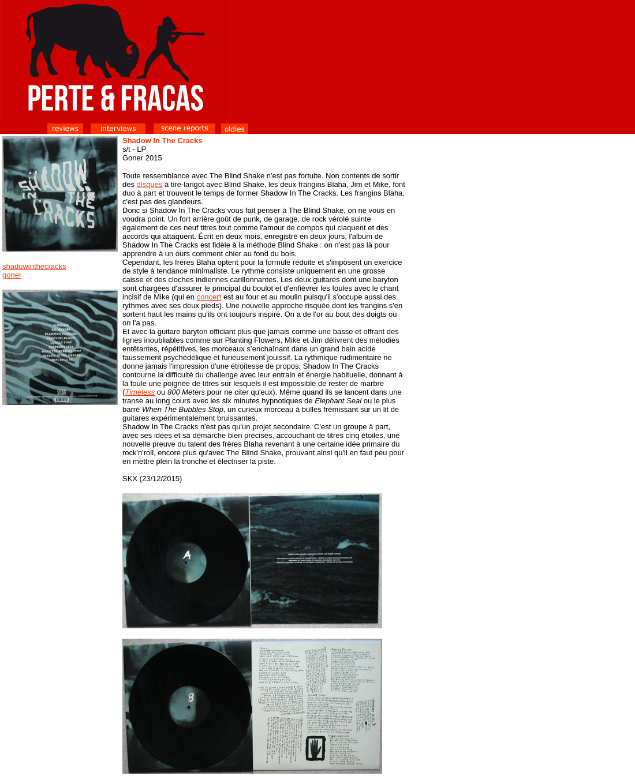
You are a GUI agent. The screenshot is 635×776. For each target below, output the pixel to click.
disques (150, 184)
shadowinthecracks (34, 266)
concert (209, 297)
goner (11, 275)
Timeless (140, 392)
